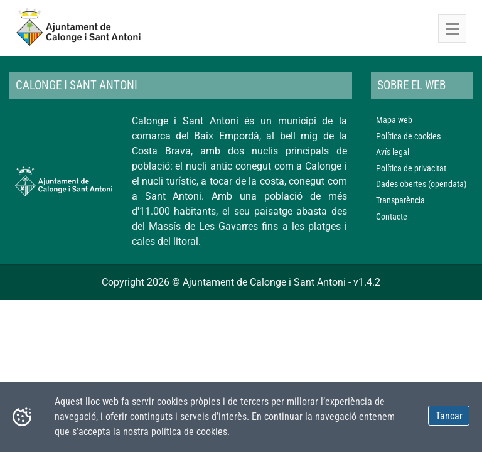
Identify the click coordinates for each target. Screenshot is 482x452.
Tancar (449, 416)
